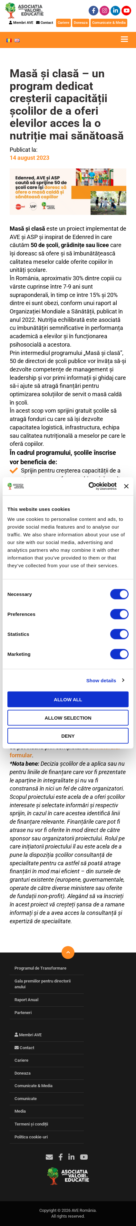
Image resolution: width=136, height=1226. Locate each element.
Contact (44, 23)
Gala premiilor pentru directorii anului (43, 984)
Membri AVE (21, 23)
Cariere (63, 23)
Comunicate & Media (109, 23)
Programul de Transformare (40, 968)
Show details (101, 680)
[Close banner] (126, 486)
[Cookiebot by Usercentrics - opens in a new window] (89, 486)
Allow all (68, 699)
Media (20, 1111)
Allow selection (68, 717)
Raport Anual (26, 999)
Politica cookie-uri (31, 1137)
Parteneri (23, 1012)
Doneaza (81, 23)
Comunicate (26, 1098)
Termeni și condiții (31, 1124)
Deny (68, 736)
